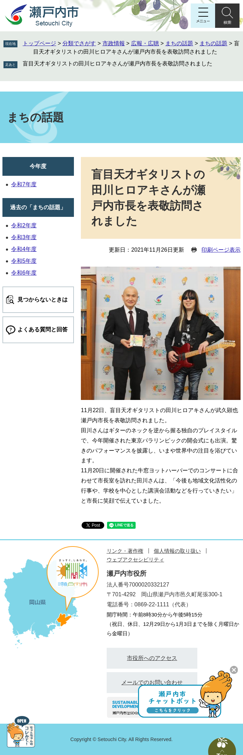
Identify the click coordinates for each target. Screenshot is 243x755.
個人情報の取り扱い (177, 551)
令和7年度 (24, 184)
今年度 (38, 166)
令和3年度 (24, 237)
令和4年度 (24, 249)
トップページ (39, 43)
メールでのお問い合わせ (152, 682)
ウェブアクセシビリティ (135, 560)
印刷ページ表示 (221, 250)
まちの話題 (179, 43)
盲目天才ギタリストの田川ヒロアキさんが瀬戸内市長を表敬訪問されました (117, 63)
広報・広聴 (145, 43)
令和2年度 (24, 225)
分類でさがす (79, 43)
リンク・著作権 (125, 551)
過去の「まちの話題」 (38, 207)
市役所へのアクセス (152, 658)
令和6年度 (24, 273)
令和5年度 (24, 261)
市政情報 (113, 43)
